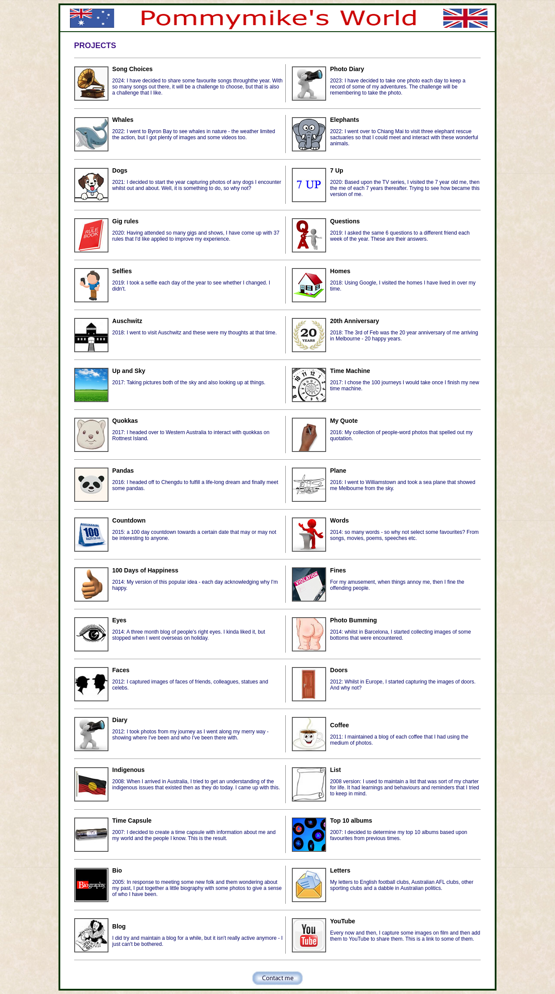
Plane (338, 470)
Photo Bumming (353, 620)
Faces (121, 670)
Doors (338, 670)
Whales (123, 119)
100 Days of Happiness (145, 570)
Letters (340, 870)
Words (339, 520)
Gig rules (125, 221)
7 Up (336, 170)
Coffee (339, 725)
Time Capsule (132, 820)
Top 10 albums (351, 820)
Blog (119, 926)
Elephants (344, 119)
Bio (117, 870)
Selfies (122, 271)
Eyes (119, 620)
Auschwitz (127, 320)
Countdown (129, 520)
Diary (119, 719)
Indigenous (128, 769)
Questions (344, 221)
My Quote (344, 420)
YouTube (342, 921)
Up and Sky (128, 370)
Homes (340, 271)
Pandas (123, 470)
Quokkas (125, 420)
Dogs (119, 170)
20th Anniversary (354, 320)
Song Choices (132, 68)
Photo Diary (347, 68)
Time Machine (350, 370)
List (335, 769)
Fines (338, 570)
